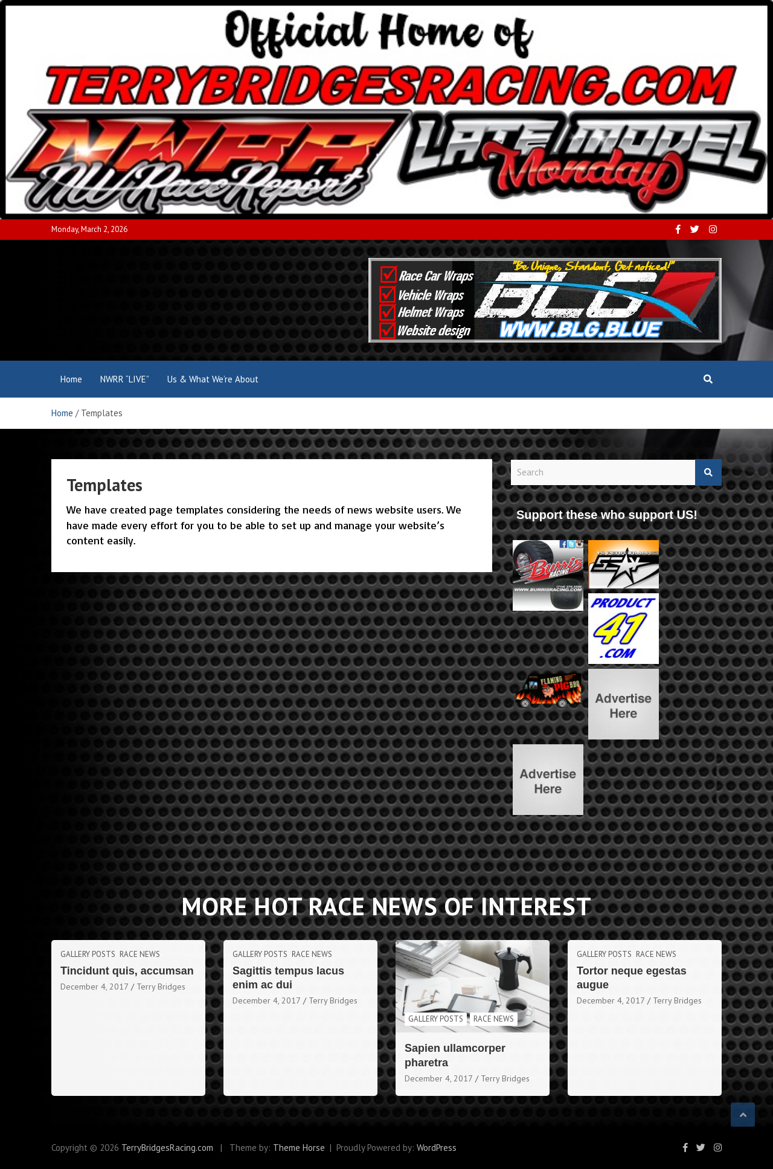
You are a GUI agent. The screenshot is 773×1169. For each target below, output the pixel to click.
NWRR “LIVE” (124, 379)
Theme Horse (299, 1147)
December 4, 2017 (94, 986)
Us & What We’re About (212, 379)
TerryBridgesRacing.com (167, 1147)
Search (708, 472)
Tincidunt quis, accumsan (127, 971)
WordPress (437, 1147)
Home (71, 379)
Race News (140, 954)
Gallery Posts (87, 954)
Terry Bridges (160, 986)
